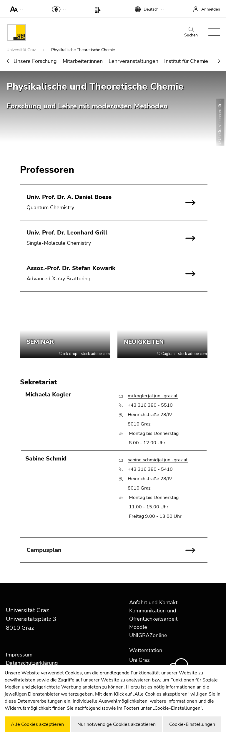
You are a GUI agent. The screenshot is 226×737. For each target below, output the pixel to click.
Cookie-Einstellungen (192, 724)
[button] (15, 9)
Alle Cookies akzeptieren (37, 724)
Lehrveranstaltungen (133, 61)
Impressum (19, 654)
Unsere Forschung (35, 61)
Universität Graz (21, 50)
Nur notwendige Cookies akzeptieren (116, 724)
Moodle (138, 627)
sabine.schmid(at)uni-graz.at (158, 460)
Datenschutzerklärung (32, 662)
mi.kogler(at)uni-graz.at (153, 396)
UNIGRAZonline (148, 635)
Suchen (191, 32)
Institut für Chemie (186, 61)
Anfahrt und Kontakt (153, 602)
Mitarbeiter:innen (83, 61)
